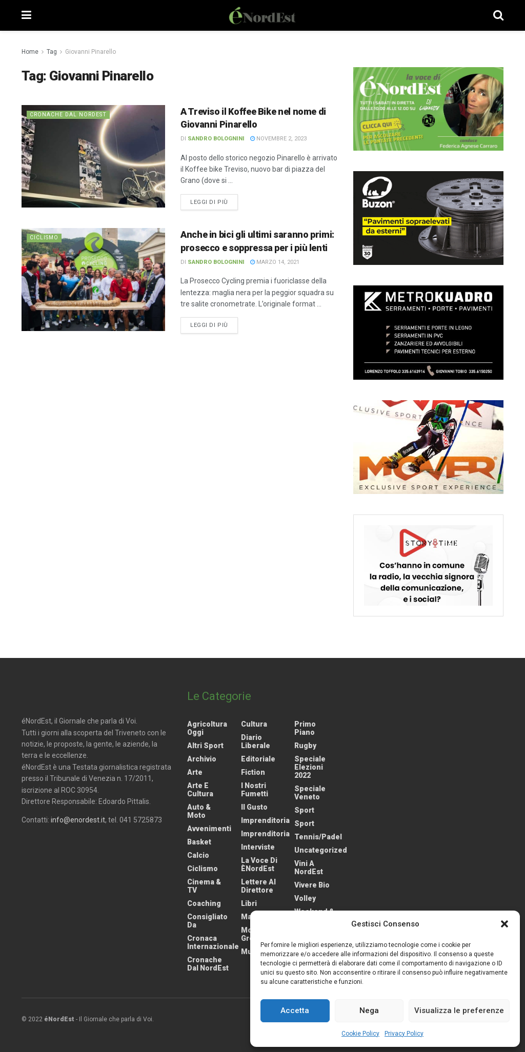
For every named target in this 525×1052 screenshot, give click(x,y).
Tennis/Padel (318, 837)
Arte (195, 772)
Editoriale (258, 759)
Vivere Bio (312, 885)
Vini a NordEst (308, 867)
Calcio (198, 855)
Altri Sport (205, 745)
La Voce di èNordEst (259, 864)
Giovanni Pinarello (90, 51)
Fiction (253, 772)
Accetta (294, 1010)
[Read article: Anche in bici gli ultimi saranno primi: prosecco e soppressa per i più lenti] (93, 279)
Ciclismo (45, 237)
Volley (305, 898)
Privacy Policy (404, 1033)
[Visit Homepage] (262, 15)
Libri (249, 903)
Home (30, 51)
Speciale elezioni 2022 (310, 767)
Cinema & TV (204, 886)
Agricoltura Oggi (207, 728)
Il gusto (254, 807)
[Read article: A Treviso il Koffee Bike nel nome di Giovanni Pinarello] (93, 156)
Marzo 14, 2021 (274, 262)
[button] (504, 924)
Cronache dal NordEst (70, 114)
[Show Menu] (26, 15)
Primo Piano (305, 728)
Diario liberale (255, 741)
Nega (369, 1010)
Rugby (305, 745)
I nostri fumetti (254, 789)
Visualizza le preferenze (459, 1010)
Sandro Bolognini (216, 138)
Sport (304, 810)
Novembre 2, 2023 (278, 138)
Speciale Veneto (310, 793)
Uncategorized (320, 850)
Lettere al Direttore (258, 886)
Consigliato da (207, 921)
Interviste (258, 847)
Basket (199, 842)
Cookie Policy (360, 1033)
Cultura (254, 724)
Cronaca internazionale (213, 942)
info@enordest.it (78, 820)
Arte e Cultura (200, 789)
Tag (52, 51)
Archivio (201, 759)
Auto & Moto (199, 811)
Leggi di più (214, 201)
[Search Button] (498, 15)
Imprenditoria (265, 820)
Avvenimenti (209, 828)
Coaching (204, 903)
